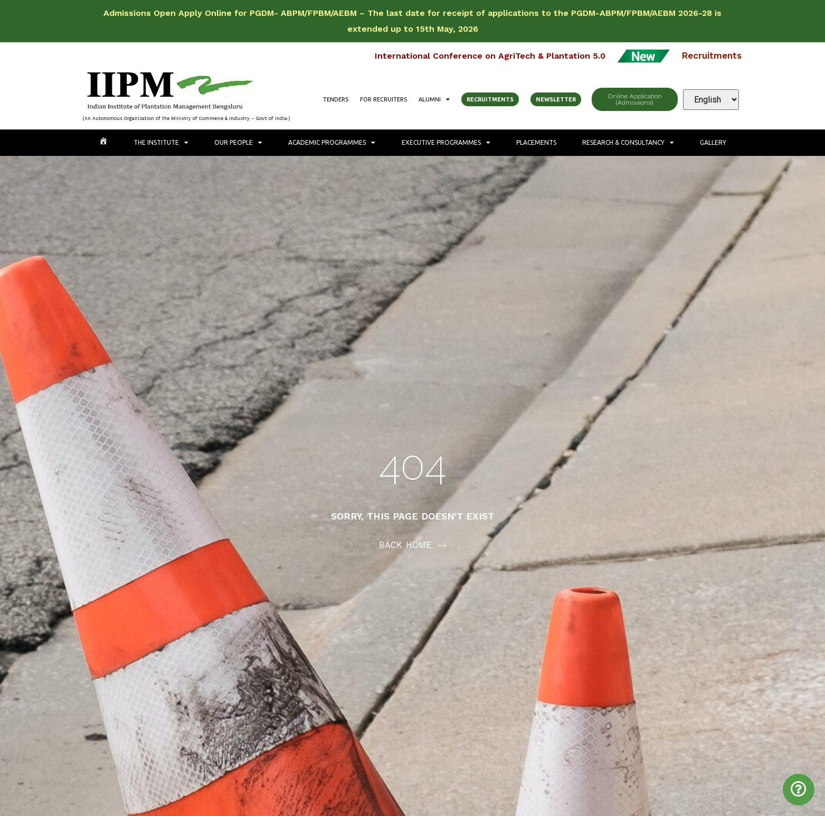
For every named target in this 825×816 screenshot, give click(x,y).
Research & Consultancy (628, 142)
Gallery (713, 142)
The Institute (161, 142)
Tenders (335, 99)
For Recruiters (383, 99)
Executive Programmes (446, 142)
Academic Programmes (331, 142)
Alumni (434, 99)
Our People (238, 142)
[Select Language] (711, 99)
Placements (536, 142)
